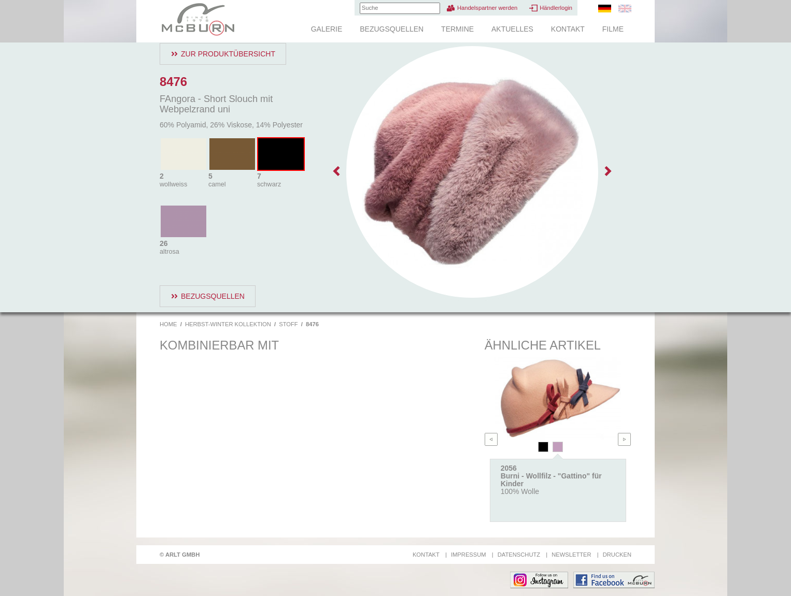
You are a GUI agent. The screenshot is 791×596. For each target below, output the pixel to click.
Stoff (288, 324)
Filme (613, 29)
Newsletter (571, 554)
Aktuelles (512, 29)
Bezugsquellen (391, 29)
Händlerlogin (556, 8)
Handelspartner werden (487, 8)
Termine (457, 29)
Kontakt (568, 29)
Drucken (617, 554)
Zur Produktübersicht (228, 54)
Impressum (468, 554)
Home (168, 324)
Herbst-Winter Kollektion (228, 324)
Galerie (327, 29)
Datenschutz (519, 554)
